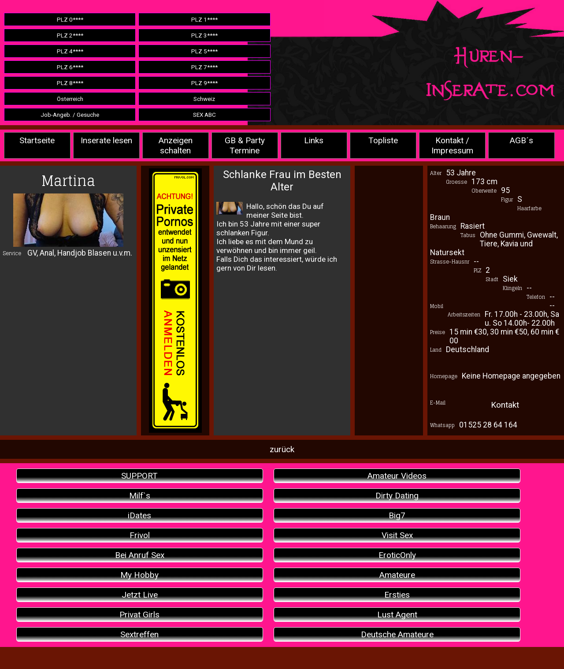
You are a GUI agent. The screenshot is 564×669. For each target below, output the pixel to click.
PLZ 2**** (70, 35)
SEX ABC (204, 114)
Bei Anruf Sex (139, 555)
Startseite (37, 140)
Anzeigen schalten (176, 145)
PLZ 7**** (204, 67)
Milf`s (139, 496)
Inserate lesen (106, 140)
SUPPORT (139, 476)
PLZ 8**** (70, 82)
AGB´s (521, 140)
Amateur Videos (397, 476)
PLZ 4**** (70, 51)
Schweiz (204, 98)
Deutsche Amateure (397, 634)
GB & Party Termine (245, 145)
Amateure (397, 575)
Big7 (397, 515)
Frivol (140, 535)
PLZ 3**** (204, 35)
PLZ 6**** (70, 67)
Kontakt (505, 405)
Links (313, 140)
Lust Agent (397, 615)
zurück (282, 449)
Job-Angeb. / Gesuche (70, 114)
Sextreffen (139, 634)
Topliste (383, 140)
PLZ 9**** (204, 82)
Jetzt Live (140, 595)
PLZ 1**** (204, 19)
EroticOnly (397, 555)
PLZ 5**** (204, 51)
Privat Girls (139, 615)
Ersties (397, 595)
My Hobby (139, 575)
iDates (139, 515)
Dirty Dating (397, 496)
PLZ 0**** (70, 19)
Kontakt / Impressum (452, 145)
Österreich (70, 98)
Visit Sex (397, 535)
